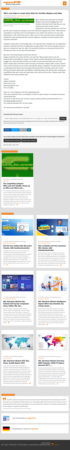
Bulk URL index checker (9, 243)
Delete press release (12, 140)
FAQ (2, 444)
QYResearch (41, 358)
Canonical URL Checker (44, 243)
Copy (63, 118)
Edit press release (29, 140)
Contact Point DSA (33, 444)
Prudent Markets (7, 358)
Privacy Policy (12, 444)
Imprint (6, 444)
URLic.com (16, 17)
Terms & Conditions (23, 444)
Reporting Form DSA (44, 444)
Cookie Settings (55, 444)
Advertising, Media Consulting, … (18, 241)
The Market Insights (43, 299)
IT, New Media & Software (23, 16)
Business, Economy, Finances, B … (53, 297)
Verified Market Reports (9, 299)
